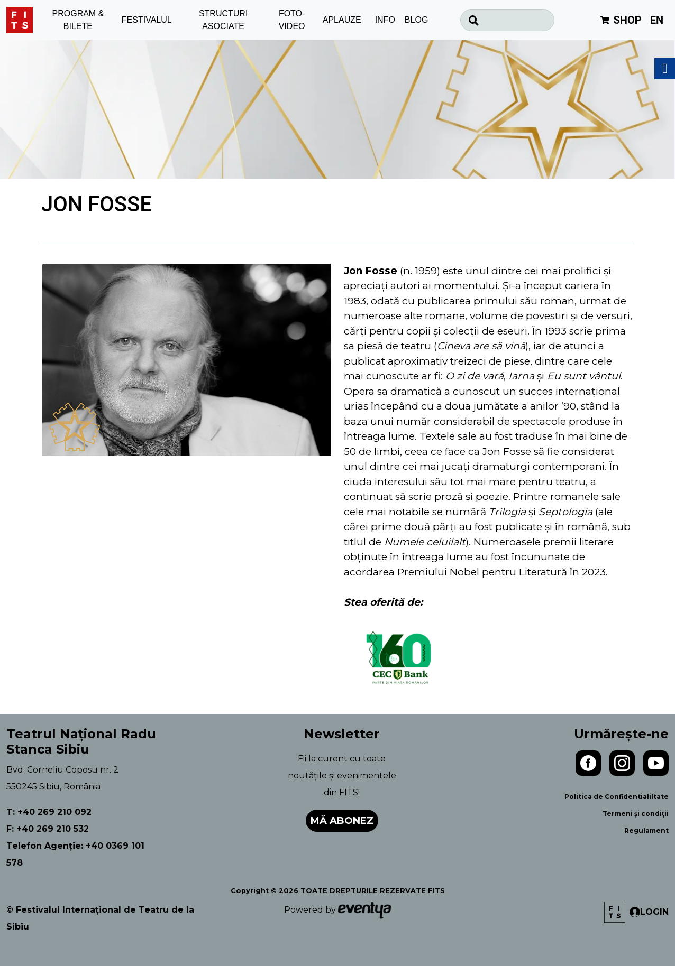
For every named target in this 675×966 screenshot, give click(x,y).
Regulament (646, 830)
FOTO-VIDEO (292, 20)
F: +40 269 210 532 (47, 829)
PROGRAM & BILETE (78, 20)
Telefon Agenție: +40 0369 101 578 (75, 854)
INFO (385, 19)
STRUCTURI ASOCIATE (223, 20)
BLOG (416, 19)
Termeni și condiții (636, 814)
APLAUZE (342, 19)
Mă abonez (342, 820)
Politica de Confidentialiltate (616, 797)
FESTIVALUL (147, 19)
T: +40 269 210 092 (49, 812)
